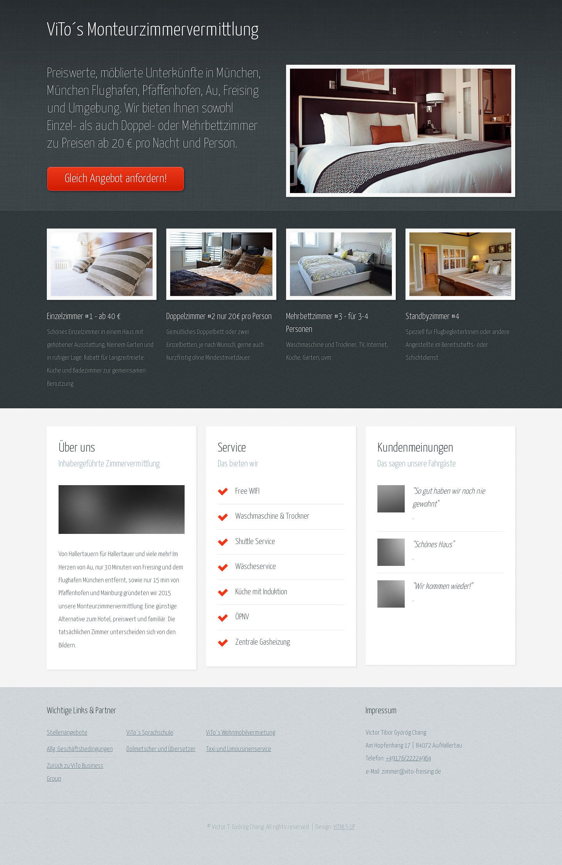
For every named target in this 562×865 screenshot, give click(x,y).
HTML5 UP (344, 827)
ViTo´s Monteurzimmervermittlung (152, 30)
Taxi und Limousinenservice (238, 749)
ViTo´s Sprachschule (149, 733)
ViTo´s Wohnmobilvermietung (240, 733)
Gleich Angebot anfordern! (115, 178)
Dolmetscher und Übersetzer (161, 749)
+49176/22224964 (408, 758)
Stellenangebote (67, 733)
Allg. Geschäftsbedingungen (80, 749)
